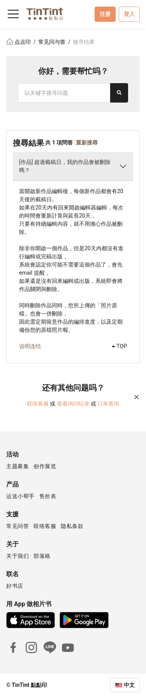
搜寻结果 (84, 42)
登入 (129, 14)
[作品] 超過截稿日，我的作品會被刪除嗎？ (65, 166)
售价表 (47, 496)
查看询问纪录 (73, 404)
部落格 (42, 556)
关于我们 (17, 556)
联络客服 (38, 404)
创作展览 (44, 466)
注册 (105, 14)
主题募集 (17, 466)
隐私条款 (72, 526)
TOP (119, 346)
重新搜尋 (87, 142)
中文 (129, 685)
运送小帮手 (20, 496)
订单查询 (108, 404)
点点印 (19, 42)
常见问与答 (52, 42)
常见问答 (17, 526)
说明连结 (30, 346)
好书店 (14, 586)
